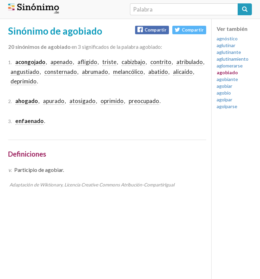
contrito (160, 61)
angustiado (24, 71)
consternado (60, 71)
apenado (61, 61)
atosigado (82, 100)
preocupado (144, 100)
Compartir (152, 30)
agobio (224, 93)
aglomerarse (230, 65)
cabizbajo (133, 61)
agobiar (224, 86)
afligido (87, 61)
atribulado (189, 61)
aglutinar (226, 45)
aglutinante (229, 52)
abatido (158, 71)
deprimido (23, 81)
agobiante (227, 79)
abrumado (95, 71)
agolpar (224, 99)
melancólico (128, 71)
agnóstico (227, 38)
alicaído (183, 71)
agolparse (227, 106)
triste (109, 61)
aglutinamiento (232, 59)
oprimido (112, 100)
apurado (53, 100)
